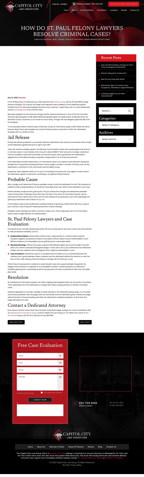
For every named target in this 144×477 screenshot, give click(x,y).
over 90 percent (20, 110)
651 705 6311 (88, 404)
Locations (114, 10)
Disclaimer (20, 395)
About (74, 10)
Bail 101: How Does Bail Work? (113, 80)
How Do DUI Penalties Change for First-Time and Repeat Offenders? (117, 66)
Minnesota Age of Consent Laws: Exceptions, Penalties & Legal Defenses (117, 87)
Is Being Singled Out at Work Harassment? (113, 95)
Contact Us (134, 10)
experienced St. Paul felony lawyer (23, 313)
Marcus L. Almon (94, 460)
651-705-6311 (97, 3)
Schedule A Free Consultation (123, 4)
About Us (40, 449)
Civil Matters (102, 10)
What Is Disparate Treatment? (114, 73)
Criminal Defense (86, 10)
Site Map (66, 468)
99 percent (40, 199)
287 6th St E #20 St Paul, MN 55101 (116, 405)
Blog (101, 449)
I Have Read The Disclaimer (53, 394)
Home (66, 10)
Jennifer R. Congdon (115, 460)
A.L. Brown (81, 460)
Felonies (22, 98)
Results (124, 10)
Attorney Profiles (56, 449)
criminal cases (60, 102)
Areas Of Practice (76, 449)
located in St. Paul (57, 456)
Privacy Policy (29, 395)
